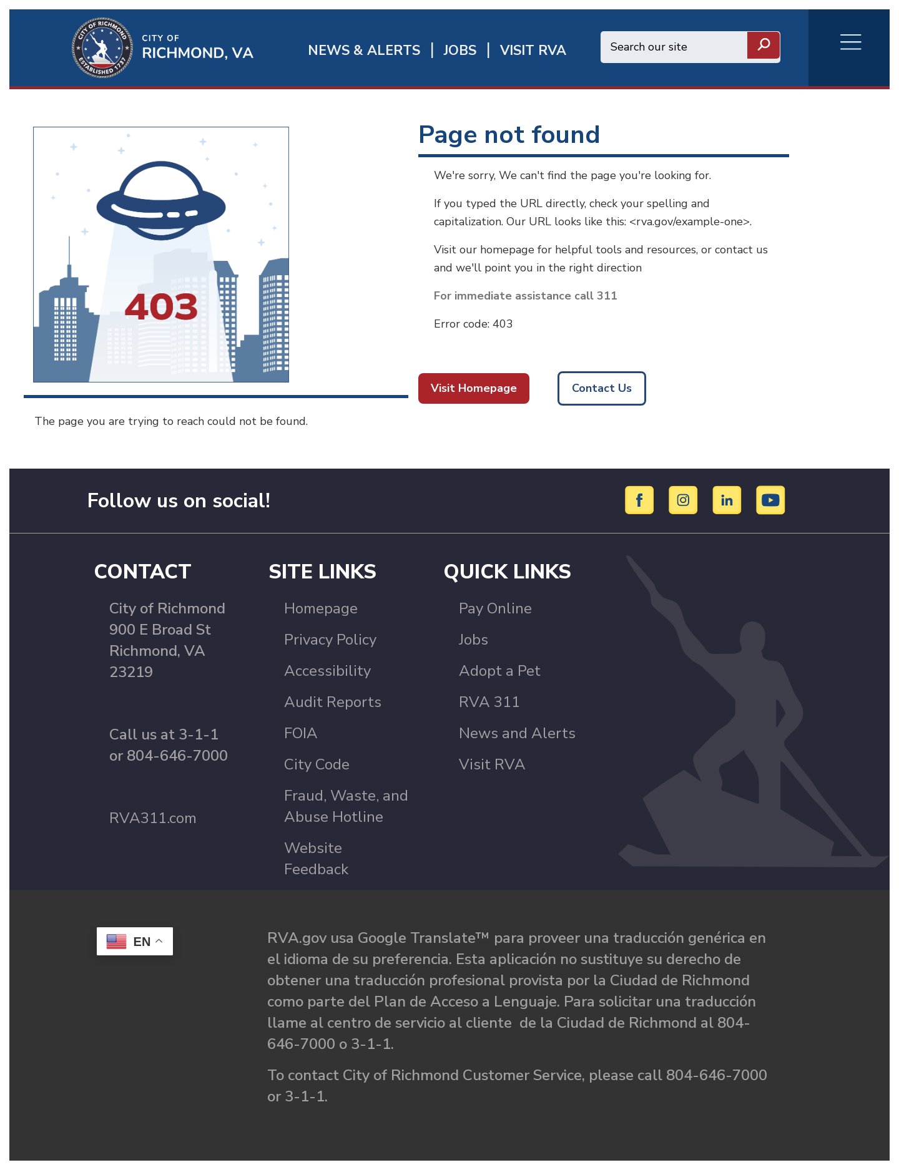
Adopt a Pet (500, 671)
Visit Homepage (474, 388)
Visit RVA (492, 764)
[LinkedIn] (729, 499)
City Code (317, 764)
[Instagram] (685, 499)
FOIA (301, 733)
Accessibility (327, 671)
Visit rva (533, 51)
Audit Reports (332, 702)
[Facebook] (641, 499)
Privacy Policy (330, 640)
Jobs (473, 640)
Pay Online (495, 608)
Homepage (321, 608)
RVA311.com (153, 818)
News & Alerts (364, 51)
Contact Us (602, 388)
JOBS (460, 51)
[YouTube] (771, 499)
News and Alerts (517, 733)
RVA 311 (489, 702)
